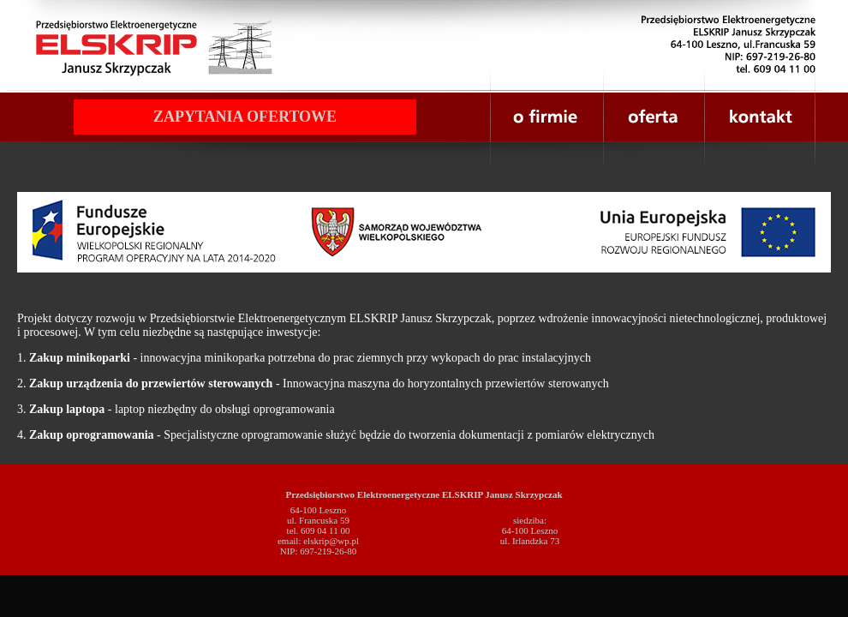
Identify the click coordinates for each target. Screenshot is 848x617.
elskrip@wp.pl (331, 541)
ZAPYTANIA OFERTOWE (245, 116)
